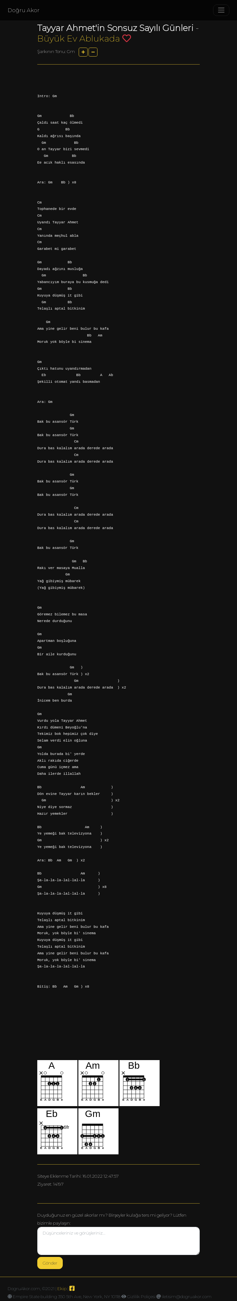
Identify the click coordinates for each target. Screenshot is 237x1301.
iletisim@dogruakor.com (187, 1296)
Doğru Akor (24, 10)
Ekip (62, 1288)
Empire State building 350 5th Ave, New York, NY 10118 (66, 1296)
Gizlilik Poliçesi (141, 1296)
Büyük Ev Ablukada (78, 38)
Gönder (50, 1263)
